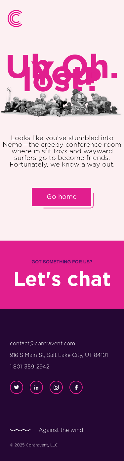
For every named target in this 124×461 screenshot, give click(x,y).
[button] (111, 18)
